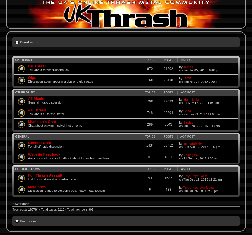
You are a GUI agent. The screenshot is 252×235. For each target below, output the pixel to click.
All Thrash (37, 110)
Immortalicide (192, 143)
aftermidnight (192, 99)
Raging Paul (191, 155)
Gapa (187, 111)
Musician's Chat (42, 122)
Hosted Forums (27, 169)
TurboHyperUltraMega (198, 187)
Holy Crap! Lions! (195, 176)
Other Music (25, 92)
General (22, 136)
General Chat (39, 143)
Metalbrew (37, 187)
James (188, 67)
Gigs (32, 78)
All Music (36, 99)
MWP (187, 78)
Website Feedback (44, 154)
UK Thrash (23, 59)
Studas (188, 122)
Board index (29, 42)
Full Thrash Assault (45, 175)
